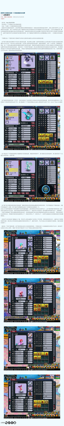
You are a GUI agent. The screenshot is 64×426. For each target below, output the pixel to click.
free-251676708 (10, 22)
